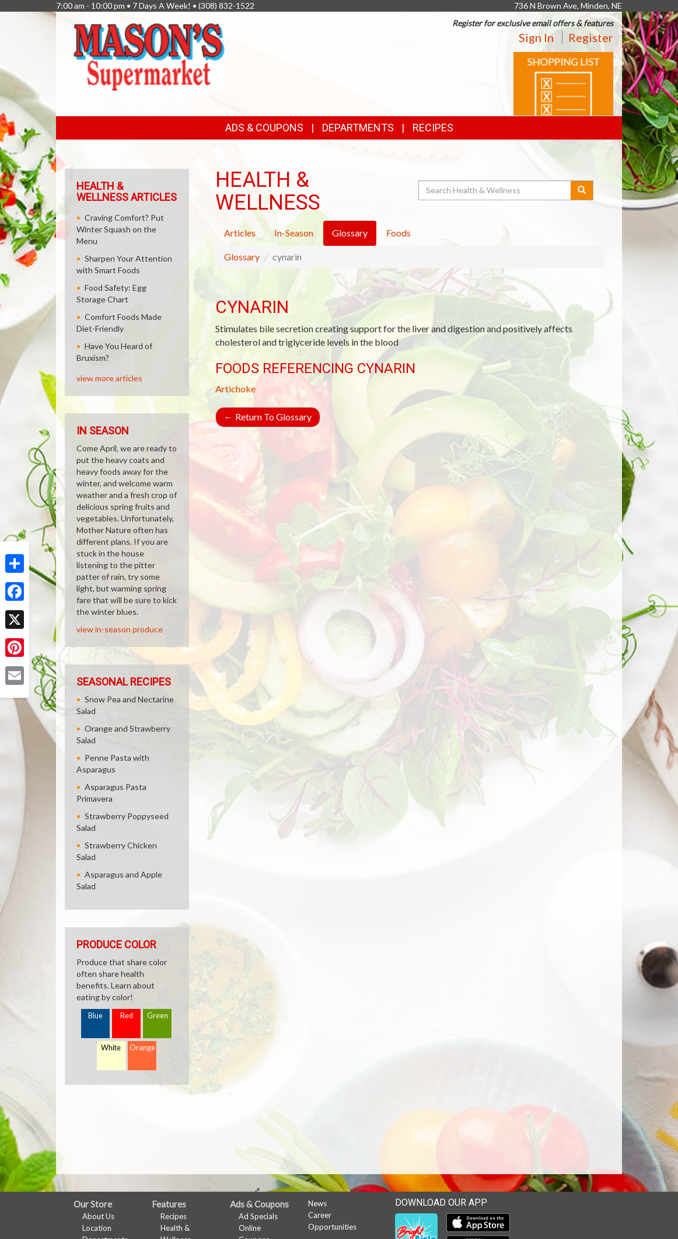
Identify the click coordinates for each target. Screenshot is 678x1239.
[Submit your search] (582, 190)
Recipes (433, 127)
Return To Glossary (268, 416)
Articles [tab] (240, 232)
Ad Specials (258, 1216)
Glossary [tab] (350, 232)
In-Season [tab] (293, 232)
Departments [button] (358, 127)
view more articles (109, 378)
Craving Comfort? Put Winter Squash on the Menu (120, 229)
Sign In (536, 37)
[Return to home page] (149, 56)
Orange (142, 1047)
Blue (95, 1015)
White (111, 1047)
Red (126, 1015)
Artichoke (235, 388)
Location (96, 1228)
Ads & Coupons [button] (264, 127)
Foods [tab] (398, 232)
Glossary (242, 256)
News (317, 1203)
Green (157, 1015)
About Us (98, 1216)
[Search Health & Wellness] (495, 190)
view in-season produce (119, 629)
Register (590, 37)
